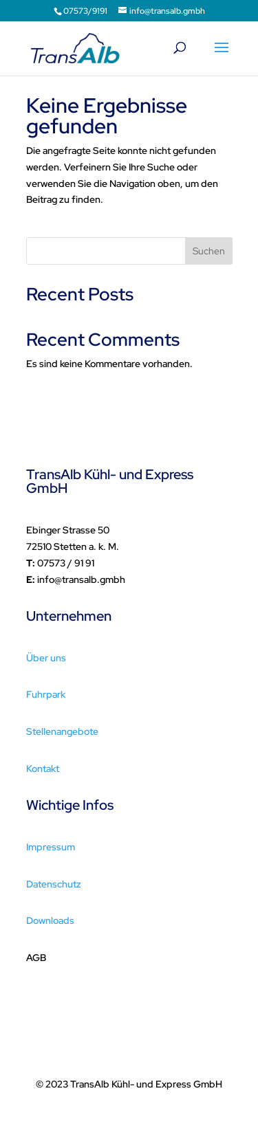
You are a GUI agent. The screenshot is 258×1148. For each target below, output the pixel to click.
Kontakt (42, 768)
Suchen (209, 251)
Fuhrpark (45, 694)
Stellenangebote (62, 731)
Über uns (46, 658)
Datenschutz (53, 884)
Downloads (50, 920)
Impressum (50, 847)
